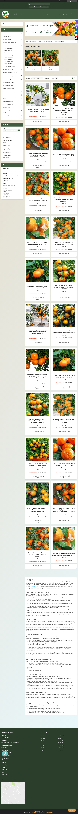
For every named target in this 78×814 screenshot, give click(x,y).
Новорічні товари (7, 118)
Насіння (4, 98)
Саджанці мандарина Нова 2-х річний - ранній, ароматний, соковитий (64, 376)
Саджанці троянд (7, 79)
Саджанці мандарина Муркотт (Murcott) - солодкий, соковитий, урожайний (64, 155)
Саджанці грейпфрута (9, 55)
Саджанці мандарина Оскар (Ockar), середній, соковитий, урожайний (37, 243)
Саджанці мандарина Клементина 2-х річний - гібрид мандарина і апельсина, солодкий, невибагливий (37, 510)
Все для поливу (6, 115)
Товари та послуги (32, 41)
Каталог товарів (6, 33)
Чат (72, 810)
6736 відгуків (64, 1)
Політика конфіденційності (48, 812)
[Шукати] (21, 24)
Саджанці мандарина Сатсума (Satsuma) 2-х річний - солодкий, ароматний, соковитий (37, 420)
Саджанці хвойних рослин (9, 66)
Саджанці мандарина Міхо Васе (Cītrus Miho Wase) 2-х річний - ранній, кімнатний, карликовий (37, 376)
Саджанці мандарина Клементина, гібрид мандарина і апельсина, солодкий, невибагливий (37, 331)
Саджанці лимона (8, 50)
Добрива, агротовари (8, 101)
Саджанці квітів (6, 107)
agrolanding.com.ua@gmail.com (10, 185)
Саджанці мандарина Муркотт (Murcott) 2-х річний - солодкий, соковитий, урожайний (64, 465)
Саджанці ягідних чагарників (10, 72)
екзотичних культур (35, 586)
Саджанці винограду (8, 69)
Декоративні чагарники (8, 82)
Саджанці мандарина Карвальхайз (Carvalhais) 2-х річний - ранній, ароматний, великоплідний (37, 465)
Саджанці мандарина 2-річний (50, 68)
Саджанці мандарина (9, 52)
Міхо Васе (28, 615)
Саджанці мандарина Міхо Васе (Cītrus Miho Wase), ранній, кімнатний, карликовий (64, 110)
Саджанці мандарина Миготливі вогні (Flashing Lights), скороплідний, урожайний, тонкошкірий (37, 155)
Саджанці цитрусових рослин (45, 41)
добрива (70, 685)
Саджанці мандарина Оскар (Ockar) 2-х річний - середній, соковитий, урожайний (63, 554)
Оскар (32, 615)
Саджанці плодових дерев (9, 75)
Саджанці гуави (8, 59)
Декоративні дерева (8, 85)
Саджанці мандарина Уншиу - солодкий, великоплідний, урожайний (37, 110)
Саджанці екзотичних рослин (10, 42)
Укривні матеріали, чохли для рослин (10, 111)
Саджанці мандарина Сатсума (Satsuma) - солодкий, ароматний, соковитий (64, 287)
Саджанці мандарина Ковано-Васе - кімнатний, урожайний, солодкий (64, 243)
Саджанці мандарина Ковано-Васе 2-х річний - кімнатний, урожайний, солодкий (64, 420)
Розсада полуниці (7, 36)
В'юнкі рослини (6, 95)
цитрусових (68, 705)
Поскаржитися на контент (36, 812)
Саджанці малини (7, 39)
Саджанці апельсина (9, 48)
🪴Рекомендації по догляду (60, 14)
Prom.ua (46, 809)
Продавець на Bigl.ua (39, 811)
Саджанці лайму (8, 63)
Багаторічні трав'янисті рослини (10, 91)
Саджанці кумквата (8, 57)
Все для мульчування (8, 104)
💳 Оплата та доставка (36, 14)
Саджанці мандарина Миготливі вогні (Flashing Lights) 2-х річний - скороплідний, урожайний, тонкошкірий (64, 510)
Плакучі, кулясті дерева (8, 88)
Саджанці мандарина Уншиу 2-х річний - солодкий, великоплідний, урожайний (64, 331)
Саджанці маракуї (8, 61)
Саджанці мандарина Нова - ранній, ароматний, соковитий (37, 287)
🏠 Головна (24, 14)
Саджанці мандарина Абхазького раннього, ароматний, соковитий (37, 199)
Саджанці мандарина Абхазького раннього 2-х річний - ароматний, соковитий (37, 554)
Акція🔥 (48, 14)
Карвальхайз (38, 615)
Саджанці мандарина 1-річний (33, 68)
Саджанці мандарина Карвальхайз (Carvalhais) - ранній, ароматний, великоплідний (64, 199)
